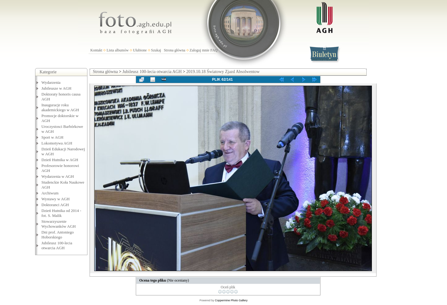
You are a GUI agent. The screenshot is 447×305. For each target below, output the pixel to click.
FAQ (213, 50)
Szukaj (156, 50)
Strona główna (174, 50)
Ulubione (140, 50)
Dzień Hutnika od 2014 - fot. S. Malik (61, 213)
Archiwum (50, 193)
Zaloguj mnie (199, 50)
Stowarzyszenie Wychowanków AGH (59, 224)
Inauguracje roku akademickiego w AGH (60, 107)
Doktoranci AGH (55, 204)
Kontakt (97, 50)
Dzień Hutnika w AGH (60, 159)
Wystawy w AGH (56, 199)
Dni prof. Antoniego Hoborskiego (58, 234)
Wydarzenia (51, 82)
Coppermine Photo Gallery (231, 300)
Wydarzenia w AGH (58, 176)
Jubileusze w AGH (57, 88)
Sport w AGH (53, 137)
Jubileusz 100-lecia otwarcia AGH (57, 245)
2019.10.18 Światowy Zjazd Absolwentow (223, 71)
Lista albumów (118, 50)
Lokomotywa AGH (57, 143)
